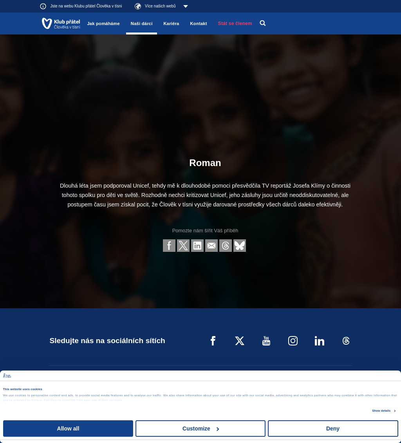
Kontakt (198, 23)
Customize (200, 428)
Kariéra (171, 23)
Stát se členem (235, 23)
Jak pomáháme (103, 23)
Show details (381, 410)
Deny (333, 428)
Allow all (68, 428)
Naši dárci (142, 23)
